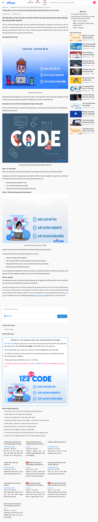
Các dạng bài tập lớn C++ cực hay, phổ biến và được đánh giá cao (88, 87)
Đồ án (5, 508)
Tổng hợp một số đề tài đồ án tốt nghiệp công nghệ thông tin (23, 411)
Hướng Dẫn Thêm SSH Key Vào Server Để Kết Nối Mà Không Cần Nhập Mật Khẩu (13, 444)
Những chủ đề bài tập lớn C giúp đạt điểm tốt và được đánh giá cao (88, 113)
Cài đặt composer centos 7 (57, 442)
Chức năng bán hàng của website (88, 53)
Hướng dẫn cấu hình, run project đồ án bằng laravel (20, 426)
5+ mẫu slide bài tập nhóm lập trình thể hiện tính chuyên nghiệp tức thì (26, 432)
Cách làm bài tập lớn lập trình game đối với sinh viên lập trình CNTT (88, 121)
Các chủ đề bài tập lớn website (88, 104)
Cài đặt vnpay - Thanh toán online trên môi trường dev (21, 423)
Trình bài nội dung (8, 329)
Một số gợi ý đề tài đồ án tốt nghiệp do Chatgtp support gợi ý (12, 506)
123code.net (8, 343)
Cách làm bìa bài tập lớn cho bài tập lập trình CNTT (88, 130)
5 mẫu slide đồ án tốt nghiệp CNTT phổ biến (18, 414)
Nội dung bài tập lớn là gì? (79, 14)
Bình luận (62, 316)
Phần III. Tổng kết (78, 28)
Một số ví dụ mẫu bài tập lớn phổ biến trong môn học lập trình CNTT (89, 37)
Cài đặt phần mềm (9, 447)
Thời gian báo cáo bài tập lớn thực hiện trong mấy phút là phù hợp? (88, 71)
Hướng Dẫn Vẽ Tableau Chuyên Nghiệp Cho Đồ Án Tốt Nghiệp (34, 444)
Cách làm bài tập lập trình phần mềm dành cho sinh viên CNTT (89, 62)
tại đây (37, 363)
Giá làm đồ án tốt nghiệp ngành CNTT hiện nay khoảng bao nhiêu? (25, 436)
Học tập (28, 447)
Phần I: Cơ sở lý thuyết (80, 21)
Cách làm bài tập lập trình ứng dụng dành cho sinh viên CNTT (88, 96)
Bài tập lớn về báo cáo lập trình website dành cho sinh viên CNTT (88, 79)
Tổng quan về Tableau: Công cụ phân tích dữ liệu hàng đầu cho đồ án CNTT (57, 485)
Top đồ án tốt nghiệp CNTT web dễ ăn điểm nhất (19, 417)
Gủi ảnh (8, 316)
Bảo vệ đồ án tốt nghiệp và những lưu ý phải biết (19, 429)
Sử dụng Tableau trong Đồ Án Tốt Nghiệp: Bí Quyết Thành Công (35, 485)
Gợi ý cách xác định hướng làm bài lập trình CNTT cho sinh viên (89, 45)
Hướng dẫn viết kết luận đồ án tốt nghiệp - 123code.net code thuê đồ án (26, 420)
